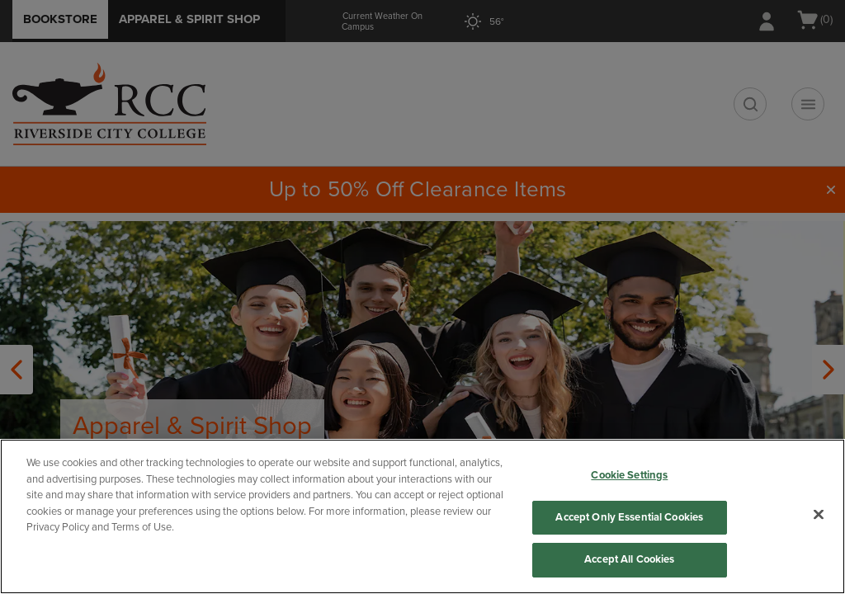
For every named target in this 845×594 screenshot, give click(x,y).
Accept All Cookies (629, 559)
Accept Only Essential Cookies (629, 517)
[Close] (818, 515)
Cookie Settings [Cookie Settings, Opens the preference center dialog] (629, 475)
